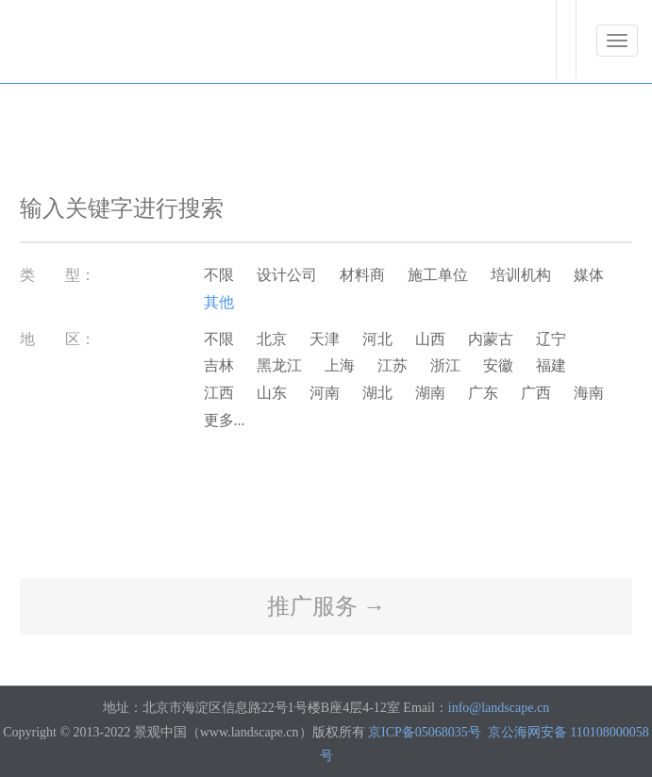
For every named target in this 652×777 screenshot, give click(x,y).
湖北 (377, 393)
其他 (219, 302)
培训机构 (521, 275)
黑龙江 (279, 365)
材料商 (362, 275)
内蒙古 (490, 339)
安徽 (498, 365)
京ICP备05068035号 (424, 732)
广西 (536, 393)
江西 (219, 393)
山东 (272, 393)
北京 (272, 339)
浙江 (445, 365)
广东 (483, 393)
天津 (324, 339)
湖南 (430, 393)
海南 (589, 393)
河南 (324, 393)
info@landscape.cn (498, 708)
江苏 (392, 365)
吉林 (219, 365)
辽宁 (551, 339)
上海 (340, 365)
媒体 (589, 275)
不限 (219, 275)
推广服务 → (326, 606)
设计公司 (287, 275)
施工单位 (438, 275)
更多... (224, 420)
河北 (377, 339)
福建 (551, 365)
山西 (430, 339)
